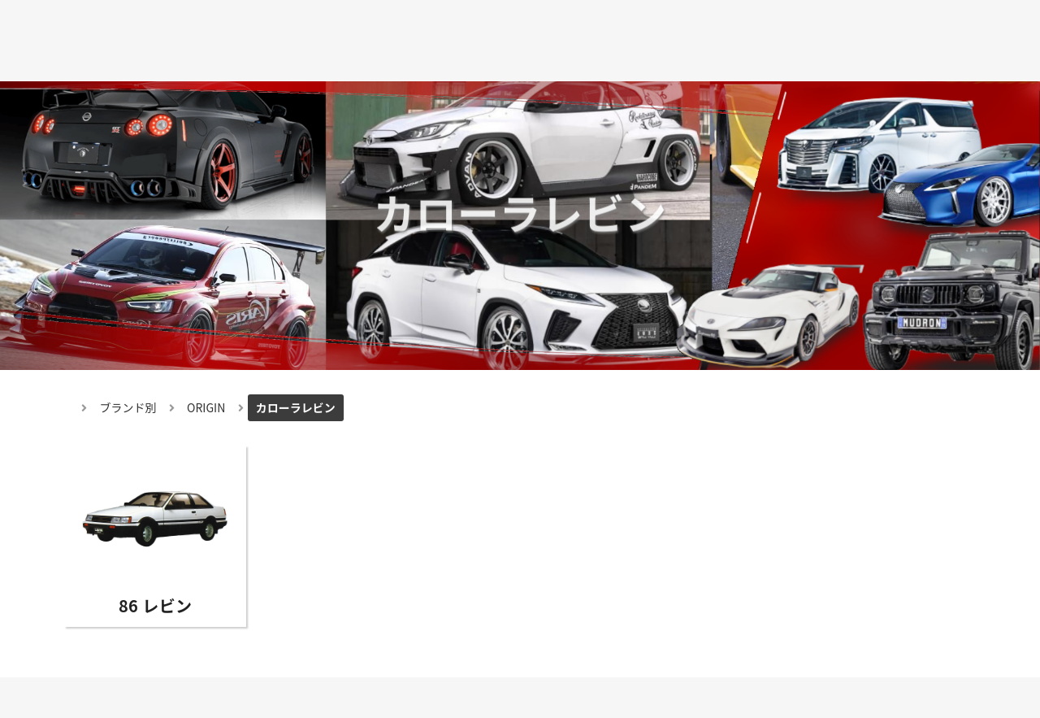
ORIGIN (206, 407)
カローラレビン (296, 407)
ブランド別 (128, 407)
